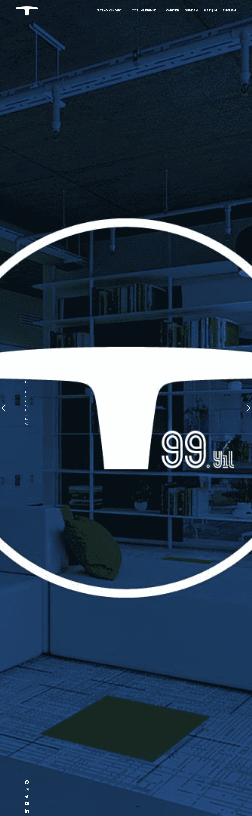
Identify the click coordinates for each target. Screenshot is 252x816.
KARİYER (172, 10)
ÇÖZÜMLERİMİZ (146, 10)
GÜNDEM (191, 10)
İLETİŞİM (210, 10)
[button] (248, 408)
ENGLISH (229, 10)
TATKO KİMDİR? (111, 10)
